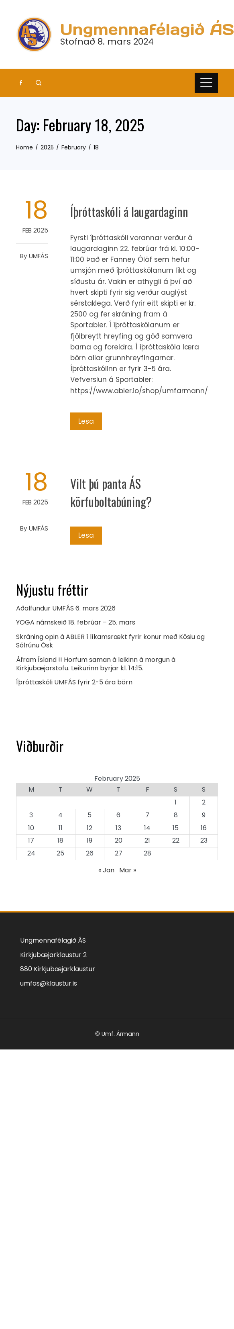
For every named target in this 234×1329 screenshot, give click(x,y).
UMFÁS (38, 256)
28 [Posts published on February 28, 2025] (147, 853)
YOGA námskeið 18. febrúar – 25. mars (75, 622)
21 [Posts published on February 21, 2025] (147, 840)
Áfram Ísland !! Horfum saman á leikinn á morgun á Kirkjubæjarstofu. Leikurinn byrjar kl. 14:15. (95, 664)
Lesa (86, 421)
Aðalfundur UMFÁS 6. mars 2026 (66, 608)
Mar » (127, 870)
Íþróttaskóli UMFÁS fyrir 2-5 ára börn (74, 682)
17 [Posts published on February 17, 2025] (31, 840)
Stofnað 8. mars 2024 (107, 41)
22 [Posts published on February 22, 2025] (175, 840)
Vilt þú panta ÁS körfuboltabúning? (111, 492)
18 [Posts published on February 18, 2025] (60, 840)
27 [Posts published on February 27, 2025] (118, 853)
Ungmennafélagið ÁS (147, 29)
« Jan (106, 870)
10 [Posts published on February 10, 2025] (31, 828)
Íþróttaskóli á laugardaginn (129, 211)
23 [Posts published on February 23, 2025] (204, 840)
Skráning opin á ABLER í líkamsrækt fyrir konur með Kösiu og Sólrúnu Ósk (110, 641)
